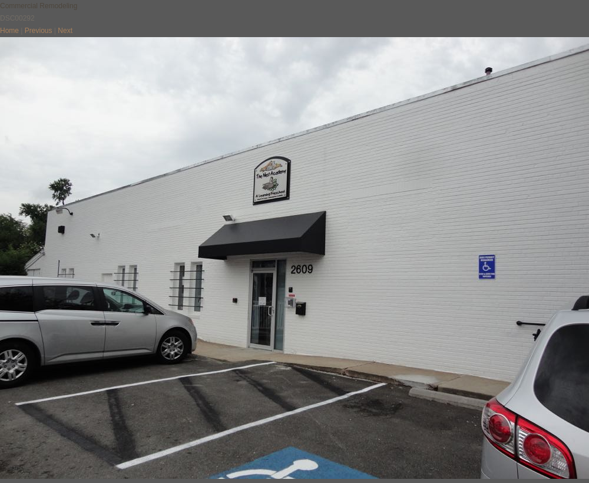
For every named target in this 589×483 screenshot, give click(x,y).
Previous (38, 31)
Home (9, 31)
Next (65, 31)
